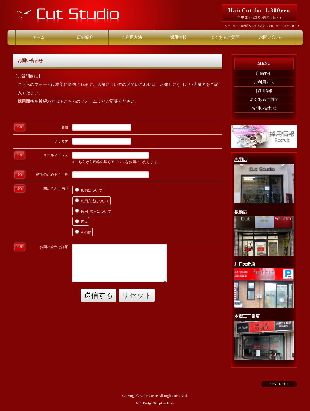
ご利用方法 (131, 37)
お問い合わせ (271, 37)
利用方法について (92, 200)
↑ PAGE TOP (278, 384)
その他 (83, 232)
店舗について (88, 190)
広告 (81, 221)
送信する (98, 295)
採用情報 (178, 37)
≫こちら (67, 101)
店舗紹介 (85, 37)
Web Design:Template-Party (155, 403)
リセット (137, 295)
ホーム (38, 37)
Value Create (149, 396)
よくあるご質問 (225, 37)
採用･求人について (93, 211)
